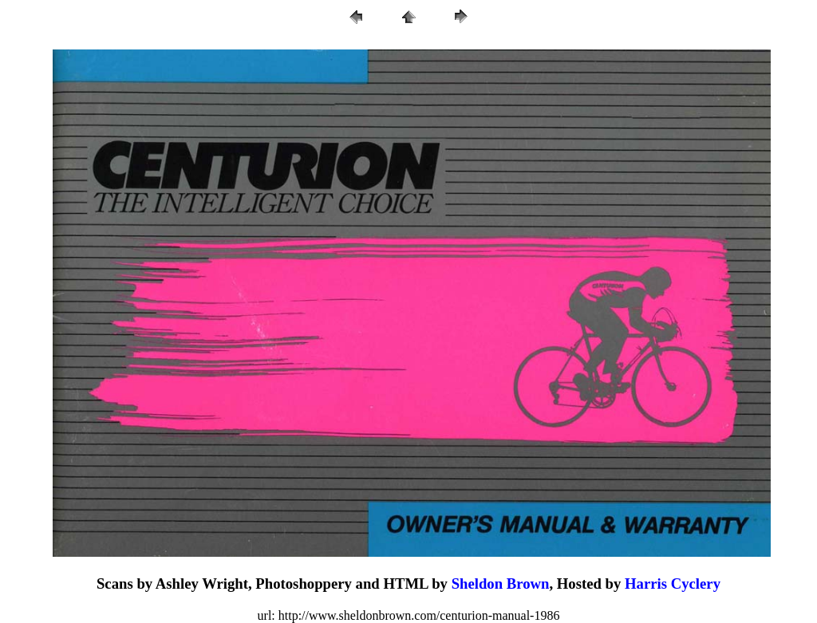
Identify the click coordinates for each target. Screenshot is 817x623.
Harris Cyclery (672, 583)
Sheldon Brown (501, 583)
